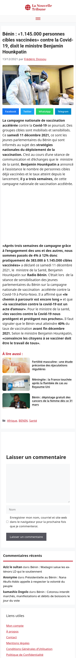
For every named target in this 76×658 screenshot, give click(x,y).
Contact (11, 637)
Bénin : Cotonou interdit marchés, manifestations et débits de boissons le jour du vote (36, 596)
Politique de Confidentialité (24, 655)
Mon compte (15, 626)
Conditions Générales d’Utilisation (29, 649)
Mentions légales (17, 643)
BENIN (23, 421)
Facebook (10, 111)
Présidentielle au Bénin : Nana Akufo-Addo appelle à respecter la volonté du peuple (34, 581)
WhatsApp (45, 111)
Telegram (63, 111)
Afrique (12, 421)
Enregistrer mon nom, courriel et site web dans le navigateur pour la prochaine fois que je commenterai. (38, 521)
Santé (33, 421)
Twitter (27, 111)
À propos (12, 631)
